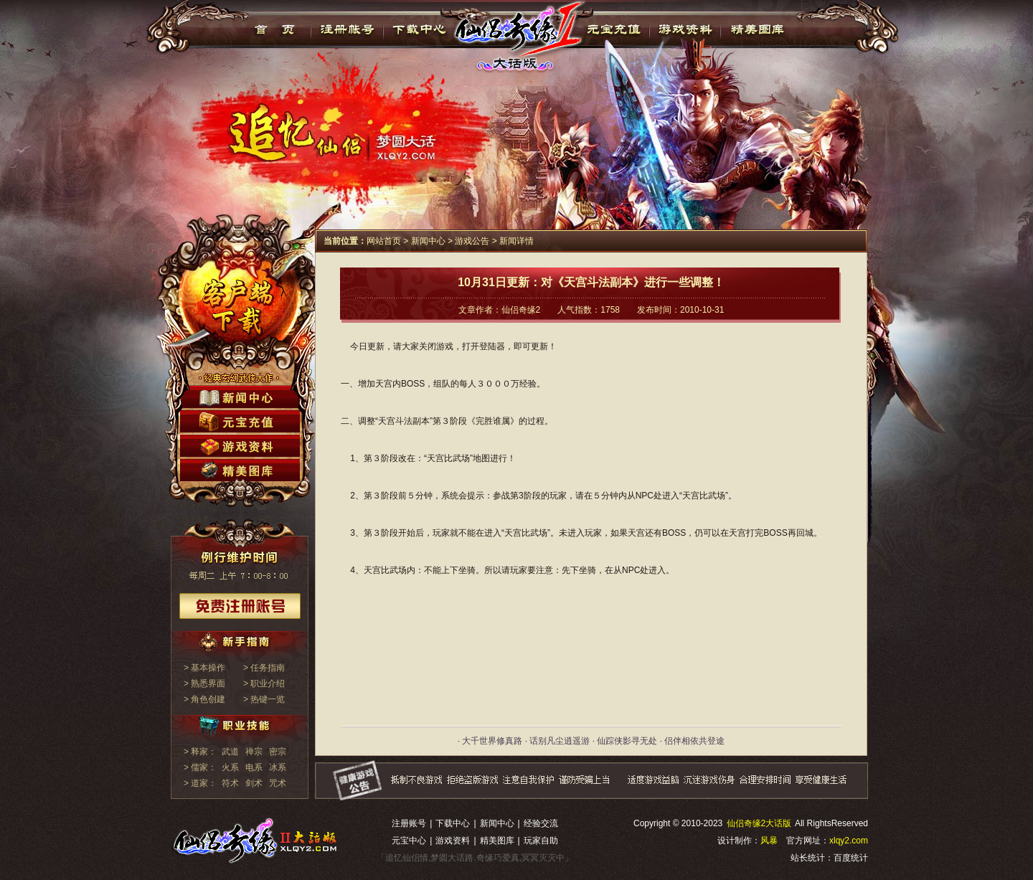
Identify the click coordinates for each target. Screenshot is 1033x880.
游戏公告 (472, 241)
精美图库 (757, 29)
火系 (230, 767)
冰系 (277, 767)
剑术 (254, 783)
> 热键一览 (264, 699)
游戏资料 (684, 29)
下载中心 (420, 29)
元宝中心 (409, 841)
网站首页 (384, 241)
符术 (230, 783)
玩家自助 (541, 841)
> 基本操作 (204, 668)
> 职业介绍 (264, 683)
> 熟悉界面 (204, 683)
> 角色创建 (204, 699)
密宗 (277, 752)
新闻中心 (428, 241)
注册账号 (409, 823)
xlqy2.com (848, 841)
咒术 (277, 783)
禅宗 (254, 752)
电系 (254, 767)
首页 (275, 29)
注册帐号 (347, 29)
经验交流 (541, 823)
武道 (230, 752)
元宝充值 (612, 29)
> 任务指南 (264, 668)
